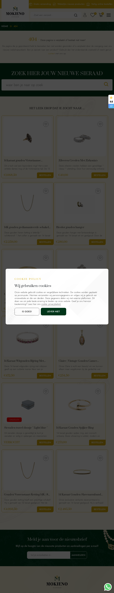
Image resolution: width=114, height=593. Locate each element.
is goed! (23, 311)
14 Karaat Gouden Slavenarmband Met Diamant (16, 430)
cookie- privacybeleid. (51, 304)
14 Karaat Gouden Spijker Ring (15, 363)
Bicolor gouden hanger (18, 228)
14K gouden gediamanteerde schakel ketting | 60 (95, 160)
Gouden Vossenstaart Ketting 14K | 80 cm (55, 363)
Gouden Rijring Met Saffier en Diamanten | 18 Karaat (55, 228)
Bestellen (28, 175)
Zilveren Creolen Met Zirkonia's (55, 160)
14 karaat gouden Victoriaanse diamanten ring (18, 160)
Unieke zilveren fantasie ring (94, 228)
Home (4, 26)
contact (51, 53)
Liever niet (42, 311)
